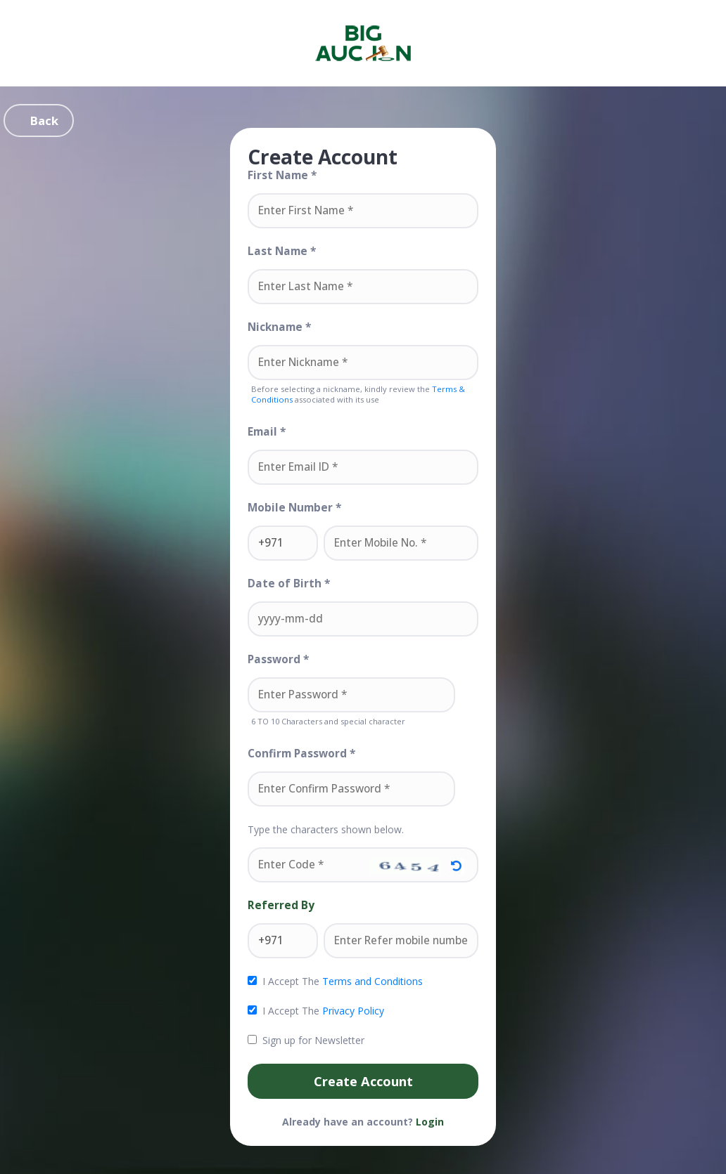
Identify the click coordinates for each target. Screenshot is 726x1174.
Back (44, 120)
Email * (267, 432)
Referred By (281, 905)
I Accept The (335, 981)
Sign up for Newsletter (306, 1040)
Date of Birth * (289, 584)
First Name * (282, 175)
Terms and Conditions (372, 981)
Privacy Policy (353, 1010)
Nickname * (279, 327)
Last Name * (282, 251)
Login (430, 1121)
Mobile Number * (294, 508)
